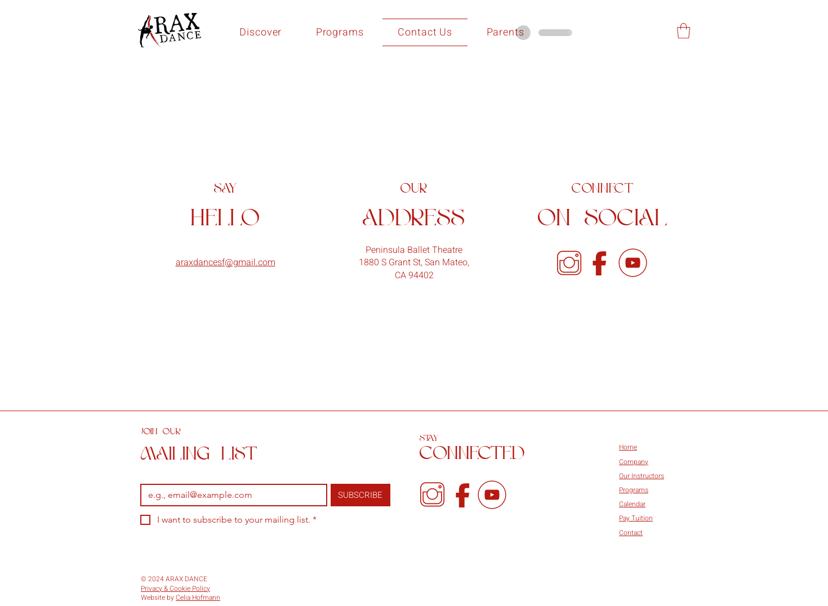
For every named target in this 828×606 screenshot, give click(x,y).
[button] (260, 32)
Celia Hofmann (198, 597)
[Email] (230, 495)
